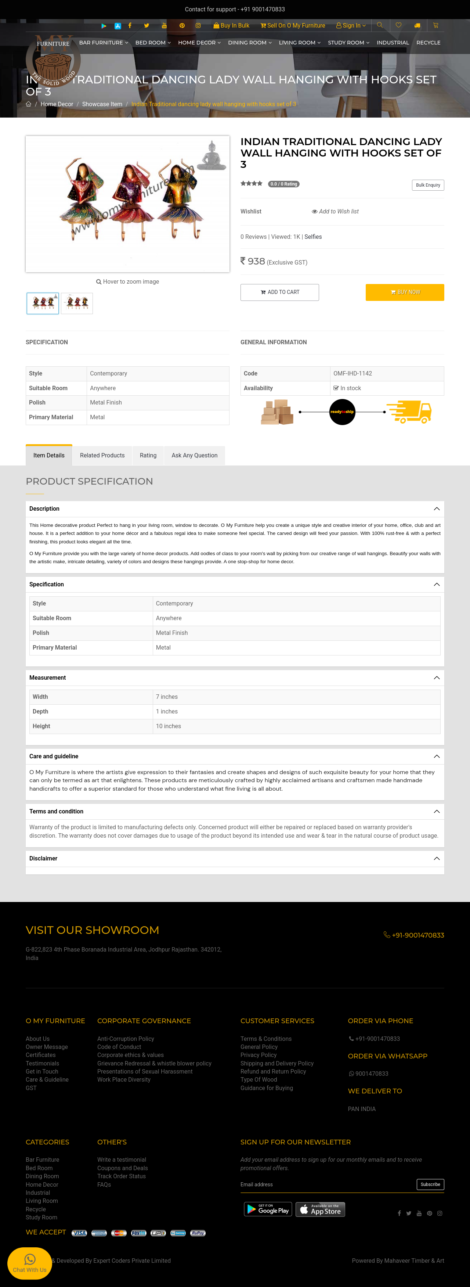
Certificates (41, 1054)
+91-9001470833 (374, 1038)
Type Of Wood (259, 1079)
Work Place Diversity (124, 1079)
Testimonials (42, 1063)
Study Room (348, 42)
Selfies (313, 236)
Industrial (393, 42)
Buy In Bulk (231, 25)
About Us (38, 1038)
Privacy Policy (259, 1054)
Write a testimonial (121, 1159)
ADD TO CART (280, 292)
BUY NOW (405, 292)
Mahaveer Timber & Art (414, 1260)
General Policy (259, 1046)
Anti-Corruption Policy (125, 1038)
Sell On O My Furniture (292, 25)
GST (31, 1088)
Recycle (428, 42)
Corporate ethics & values (130, 1054)
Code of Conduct (119, 1046)
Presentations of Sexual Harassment (145, 1071)
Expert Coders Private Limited (132, 1260)
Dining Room (250, 42)
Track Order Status (121, 1176)
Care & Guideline (47, 1079)
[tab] (49, 455)
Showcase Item (102, 104)
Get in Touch (42, 1071)
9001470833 (368, 1073)
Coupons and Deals (122, 1168)
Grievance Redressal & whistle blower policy (154, 1063)
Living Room (300, 42)
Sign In (351, 25)
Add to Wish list (335, 211)
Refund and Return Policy (273, 1071)
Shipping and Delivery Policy (277, 1063)
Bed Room (153, 42)
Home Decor (199, 42)
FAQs (104, 1184)
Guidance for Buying (267, 1088)
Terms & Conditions (266, 1038)
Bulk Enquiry (428, 185)
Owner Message (47, 1046)
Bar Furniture (103, 42)
